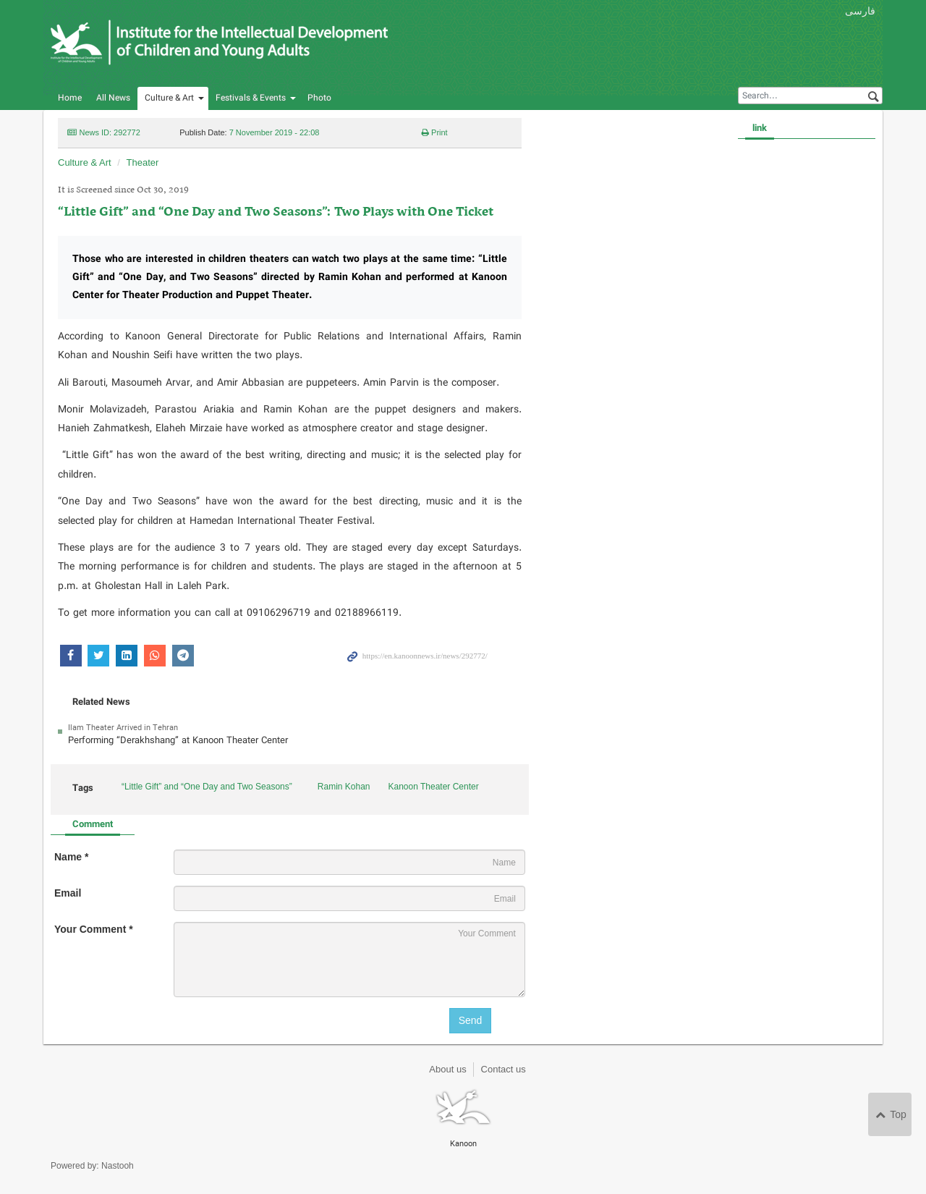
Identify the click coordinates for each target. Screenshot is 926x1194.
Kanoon (220, 43)
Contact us (503, 1069)
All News (113, 98)
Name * (71, 857)
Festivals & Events (251, 98)
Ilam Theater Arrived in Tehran (123, 728)
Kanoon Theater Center (433, 787)
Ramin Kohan (344, 787)
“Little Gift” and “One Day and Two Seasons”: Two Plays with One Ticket (275, 212)
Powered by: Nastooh (92, 1166)
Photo (319, 98)
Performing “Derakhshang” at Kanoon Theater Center (178, 741)
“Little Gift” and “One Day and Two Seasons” (207, 787)
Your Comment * (93, 929)
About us (447, 1069)
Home (70, 98)
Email (67, 893)
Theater (143, 162)
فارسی (860, 11)
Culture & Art (169, 98)
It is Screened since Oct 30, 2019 (123, 190)
